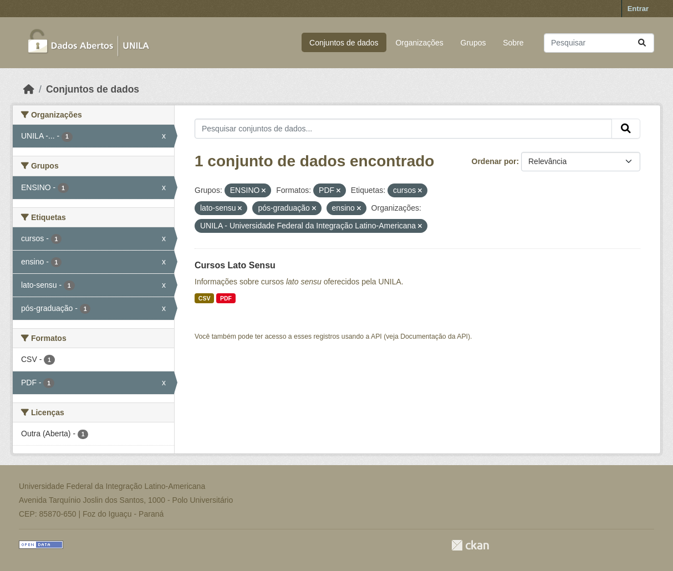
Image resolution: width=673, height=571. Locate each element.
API (376, 336)
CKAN (470, 545)
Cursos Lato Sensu (235, 265)
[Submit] (642, 43)
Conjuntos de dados (344, 42)
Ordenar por (494, 161)
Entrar (638, 8)
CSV (204, 298)
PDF (226, 298)
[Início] (28, 89)
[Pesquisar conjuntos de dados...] (599, 43)
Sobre (513, 42)
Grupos (473, 42)
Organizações (419, 42)
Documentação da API (434, 336)
